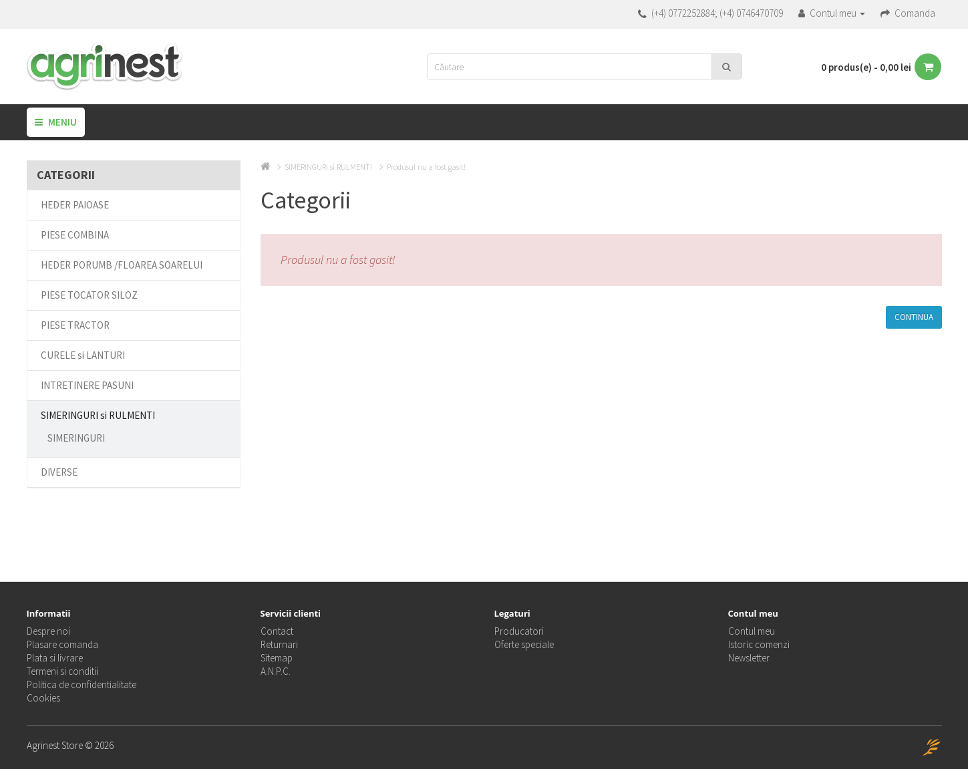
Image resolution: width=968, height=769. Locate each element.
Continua (914, 317)
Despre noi (48, 631)
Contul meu (751, 631)
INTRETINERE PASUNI (87, 385)
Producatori (519, 631)
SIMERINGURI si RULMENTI (98, 415)
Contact (277, 631)
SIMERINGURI (76, 438)
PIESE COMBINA (75, 234)
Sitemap (277, 657)
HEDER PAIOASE (75, 204)
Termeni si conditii (62, 671)
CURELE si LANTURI (83, 355)
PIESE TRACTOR (75, 325)
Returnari (279, 644)
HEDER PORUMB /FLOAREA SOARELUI (121, 265)
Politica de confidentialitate (81, 684)
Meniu (56, 122)
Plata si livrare (55, 657)
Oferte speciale (524, 644)
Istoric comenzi (759, 644)
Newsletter (749, 657)
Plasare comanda (62, 644)
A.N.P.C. (276, 671)
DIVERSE (59, 472)
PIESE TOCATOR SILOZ (89, 295)
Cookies (43, 697)
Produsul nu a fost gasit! (426, 167)
